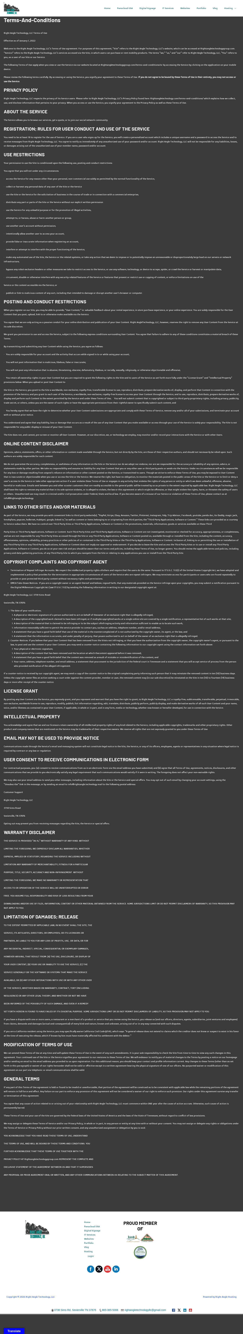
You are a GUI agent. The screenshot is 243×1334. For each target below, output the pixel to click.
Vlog (86, 1247)
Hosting (88, 1252)
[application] (235, 8)
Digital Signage (92, 1230)
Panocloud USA (92, 1226)
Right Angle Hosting (225, 1297)
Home (87, 1222)
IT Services (89, 1234)
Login (91, 1256)
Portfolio (88, 1243)
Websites (89, 1239)
